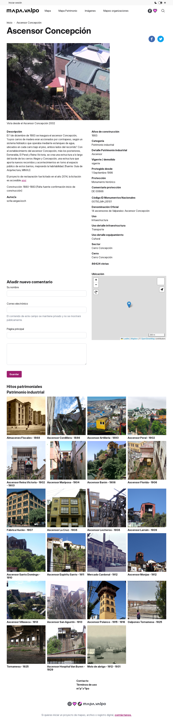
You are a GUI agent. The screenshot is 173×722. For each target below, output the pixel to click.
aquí (24, 180)
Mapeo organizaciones (115, 10)
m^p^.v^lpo (82, 688)
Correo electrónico (17, 303)
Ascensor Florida (138, 482)
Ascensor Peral (137, 437)
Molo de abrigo (96, 666)
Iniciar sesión (15, 2)
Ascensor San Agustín (61, 622)
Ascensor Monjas (138, 574)
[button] (129, 304)
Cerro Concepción (102, 257)
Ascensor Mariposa (59, 482)
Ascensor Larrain (138, 530)
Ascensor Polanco (98, 622)
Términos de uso (86, 684)
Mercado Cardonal (98, 574)
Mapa (48, 10)
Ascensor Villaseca (19, 622)
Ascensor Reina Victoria (22, 482)
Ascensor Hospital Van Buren (65, 666)
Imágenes (90, 10)
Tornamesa (14, 666)
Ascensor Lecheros (99, 530)
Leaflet (125, 339)
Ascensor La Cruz (58, 530)
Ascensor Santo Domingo (23, 574)
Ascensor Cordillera (59, 437)
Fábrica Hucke (16, 530)
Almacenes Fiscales (19, 437)
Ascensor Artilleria (98, 437)
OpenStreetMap (148, 339)
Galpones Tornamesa (141, 622)
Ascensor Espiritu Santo (62, 574)
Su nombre (13, 287)
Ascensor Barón (97, 482)
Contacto (82, 680)
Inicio (9, 22)
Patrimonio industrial (103, 144)
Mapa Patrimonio (68, 10)
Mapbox (134, 339)
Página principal (15, 329)
